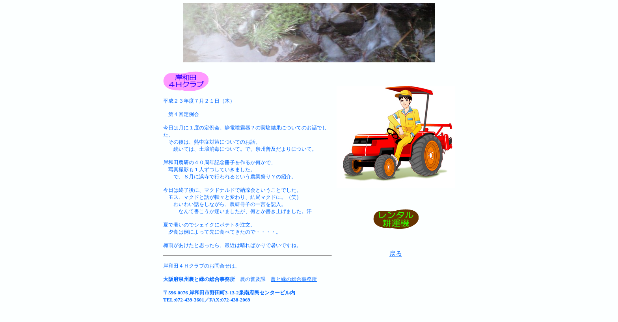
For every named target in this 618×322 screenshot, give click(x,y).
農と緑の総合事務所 (294, 279)
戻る (395, 253)
